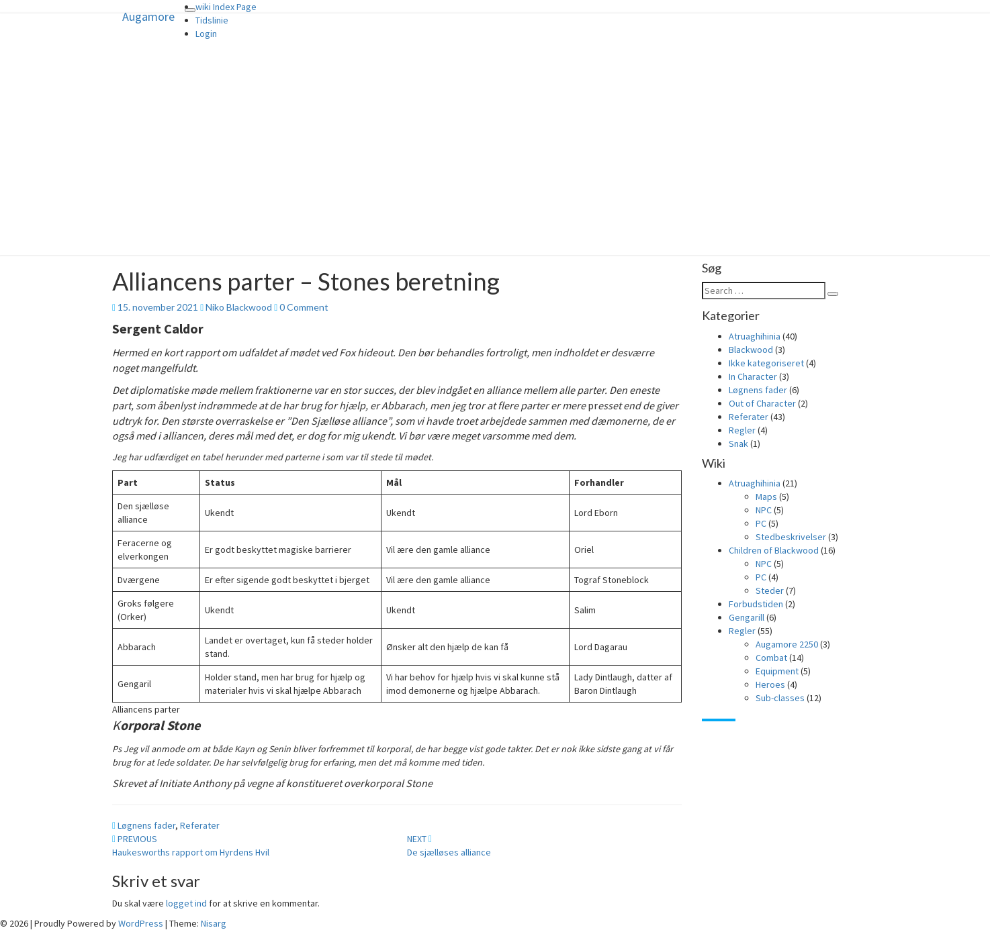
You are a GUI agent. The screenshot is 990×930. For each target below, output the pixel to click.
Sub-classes (780, 698)
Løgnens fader (146, 825)
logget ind (186, 903)
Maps (766, 496)
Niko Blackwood (239, 307)
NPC (764, 510)
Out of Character (762, 403)
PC (761, 523)
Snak (738, 443)
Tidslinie (211, 20)
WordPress (140, 923)
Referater (200, 825)
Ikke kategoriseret (766, 363)
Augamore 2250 (787, 644)
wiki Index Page (226, 7)
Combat (771, 658)
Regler (742, 430)
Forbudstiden (756, 604)
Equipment (777, 671)
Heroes (770, 684)
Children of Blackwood (774, 550)
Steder (770, 590)
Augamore (148, 16)
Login (206, 34)
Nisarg (213, 923)
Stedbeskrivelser (791, 537)
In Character (753, 376)
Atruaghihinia (754, 336)
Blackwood (751, 350)
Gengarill (746, 617)
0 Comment (303, 307)
